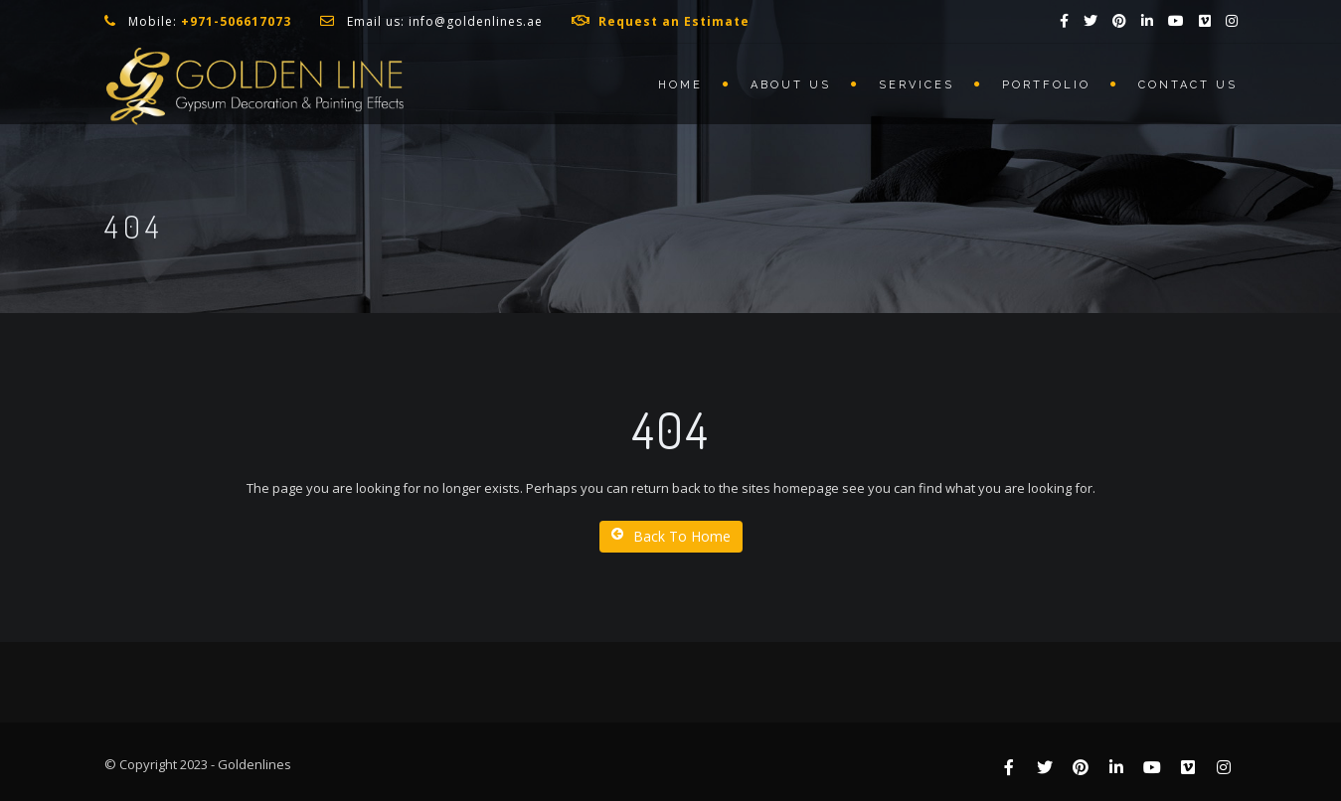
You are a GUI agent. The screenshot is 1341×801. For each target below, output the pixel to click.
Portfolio (1046, 85)
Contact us (1188, 85)
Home (680, 85)
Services (916, 85)
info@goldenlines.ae (476, 21)
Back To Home (671, 536)
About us (791, 85)
